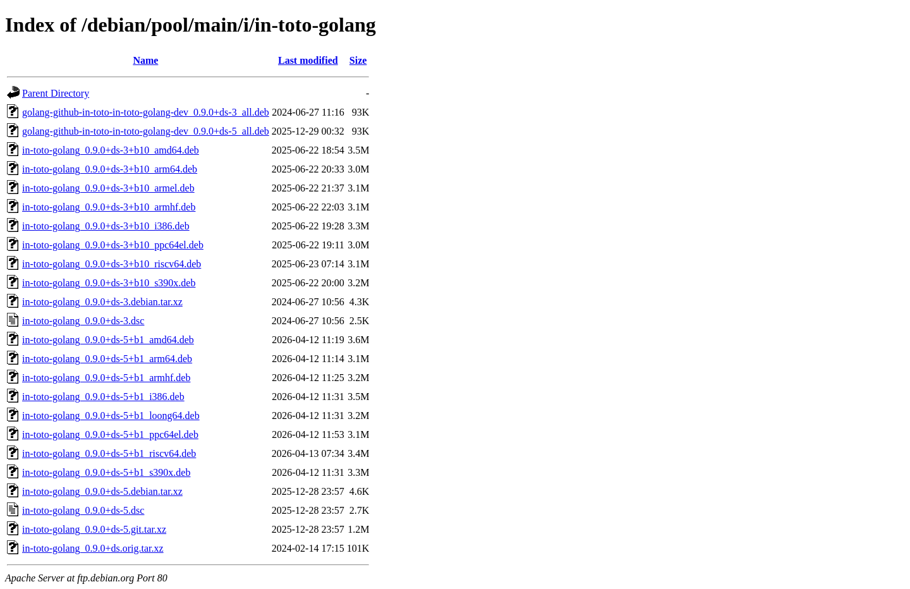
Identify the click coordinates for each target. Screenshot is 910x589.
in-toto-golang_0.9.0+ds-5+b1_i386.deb (103, 396)
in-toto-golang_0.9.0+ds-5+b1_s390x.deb (106, 472)
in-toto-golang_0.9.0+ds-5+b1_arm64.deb (107, 358)
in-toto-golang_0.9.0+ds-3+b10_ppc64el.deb (112, 245)
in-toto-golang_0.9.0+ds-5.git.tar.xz (94, 529)
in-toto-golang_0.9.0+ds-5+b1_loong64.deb (111, 415)
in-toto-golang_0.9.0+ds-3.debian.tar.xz (102, 301)
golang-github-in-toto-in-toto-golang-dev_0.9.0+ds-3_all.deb (145, 112)
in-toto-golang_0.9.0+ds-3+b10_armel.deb (108, 188)
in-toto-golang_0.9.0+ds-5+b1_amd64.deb (108, 339)
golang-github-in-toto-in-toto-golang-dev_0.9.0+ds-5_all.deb (145, 131)
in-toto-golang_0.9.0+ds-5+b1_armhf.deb (106, 377)
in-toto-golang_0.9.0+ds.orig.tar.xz (93, 548)
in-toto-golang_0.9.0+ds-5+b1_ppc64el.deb (110, 434)
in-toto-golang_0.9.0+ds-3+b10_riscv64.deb (111, 263)
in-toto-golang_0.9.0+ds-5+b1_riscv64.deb (109, 453)
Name (145, 60)
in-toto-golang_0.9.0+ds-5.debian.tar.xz (102, 491)
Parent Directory (55, 93)
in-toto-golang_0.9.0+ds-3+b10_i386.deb (106, 226)
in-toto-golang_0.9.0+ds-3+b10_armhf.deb (108, 207)
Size (358, 60)
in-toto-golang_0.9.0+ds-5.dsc (83, 510)
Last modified (308, 60)
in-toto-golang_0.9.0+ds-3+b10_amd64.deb (110, 150)
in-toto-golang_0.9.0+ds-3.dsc (83, 320)
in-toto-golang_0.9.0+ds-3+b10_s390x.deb (108, 282)
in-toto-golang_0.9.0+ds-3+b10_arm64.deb (109, 169)
